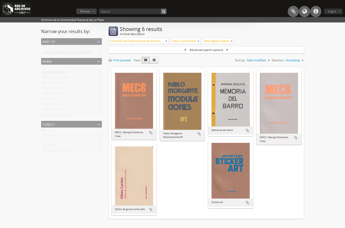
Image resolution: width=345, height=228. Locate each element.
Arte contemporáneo (56, 152)
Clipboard (293, 11)
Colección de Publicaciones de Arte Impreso (71, 53)
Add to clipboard (151, 133)
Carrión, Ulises (51, 110)
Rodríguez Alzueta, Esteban (60, 89)
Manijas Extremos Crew (57, 116)
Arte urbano (50, 146)
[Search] (133, 11)
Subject (48, 124)
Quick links (315, 11)
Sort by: (240, 60)
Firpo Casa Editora (54, 73)
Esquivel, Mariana (53, 94)
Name (47, 61)
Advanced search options (206, 50)
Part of (48, 41)
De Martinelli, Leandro (56, 78)
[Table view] (154, 60)
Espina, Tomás (51, 100)
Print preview (120, 60)
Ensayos (47, 141)
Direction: (278, 60)
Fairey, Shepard (52, 105)
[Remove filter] (166, 41)
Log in (332, 11)
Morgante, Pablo (53, 84)
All (43, 48)
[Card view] (145, 60)
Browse (85, 11)
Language (304, 11)
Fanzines (48, 136)
